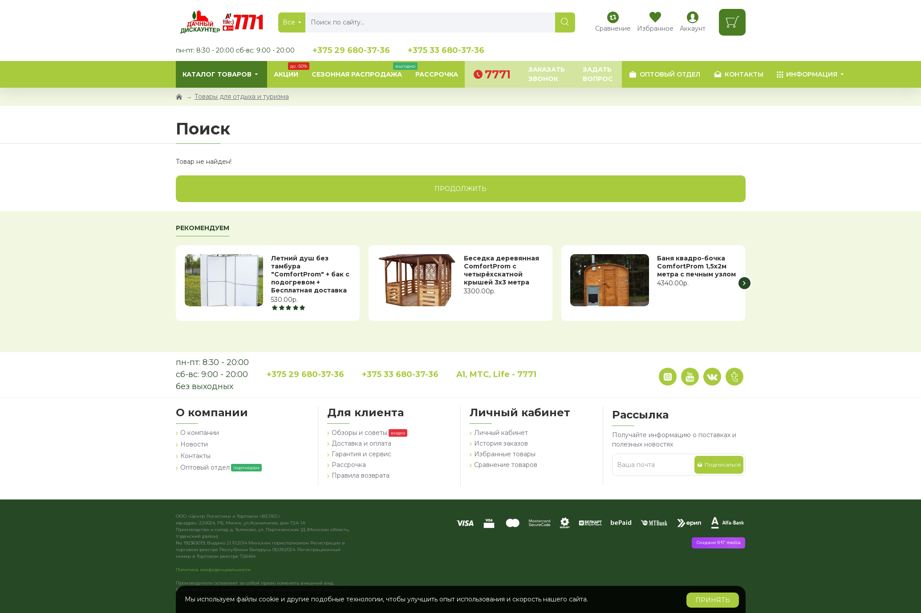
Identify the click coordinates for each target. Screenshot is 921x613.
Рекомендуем (202, 228)
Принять (712, 600)
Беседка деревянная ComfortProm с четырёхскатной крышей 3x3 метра (501, 270)
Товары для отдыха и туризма (242, 97)
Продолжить (460, 189)
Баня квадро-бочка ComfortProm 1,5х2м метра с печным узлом (696, 266)
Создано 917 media (718, 543)
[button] (744, 283)
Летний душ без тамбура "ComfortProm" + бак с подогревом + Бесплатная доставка (310, 274)
